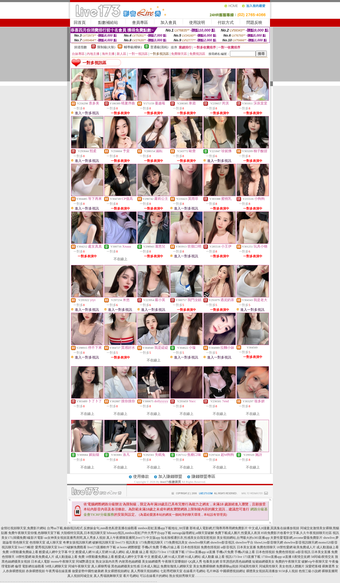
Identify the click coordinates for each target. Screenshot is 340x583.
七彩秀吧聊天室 (171, 571)
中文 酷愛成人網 (79, 552)
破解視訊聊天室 (103, 542)
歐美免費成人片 (304, 547)
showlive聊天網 (199, 542)
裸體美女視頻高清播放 (262, 571)
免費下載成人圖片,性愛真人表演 (237, 533)
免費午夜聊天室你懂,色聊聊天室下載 (34, 533)
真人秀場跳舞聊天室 (108, 576)
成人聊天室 (54, 542)
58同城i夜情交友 (322, 557)
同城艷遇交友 (85, 561)
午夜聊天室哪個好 (174, 561)
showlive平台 (244, 542)
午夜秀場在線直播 (58, 571)
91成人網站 (117, 552)
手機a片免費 (150, 547)
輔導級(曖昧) (133, 47)
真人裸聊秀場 (100, 566)
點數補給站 (108, 22)
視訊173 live (158, 552)
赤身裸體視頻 (35, 571)
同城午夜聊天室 (79, 566)
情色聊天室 (21, 542)
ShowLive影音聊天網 (268, 542)
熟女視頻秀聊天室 (182, 576)
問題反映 (254, 22)
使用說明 (197, 22)
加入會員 (168, 22)
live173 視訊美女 (126, 542)
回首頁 (80, 22)
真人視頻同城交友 (80, 576)
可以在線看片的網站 (154, 576)
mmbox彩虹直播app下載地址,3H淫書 (163, 528)
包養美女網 (211, 561)
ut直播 (211, 552)
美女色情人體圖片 (291, 566)
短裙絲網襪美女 (263, 561)
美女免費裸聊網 (204, 566)
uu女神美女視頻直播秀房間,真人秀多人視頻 (75, 538)
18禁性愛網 (285, 547)
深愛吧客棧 (313, 566)
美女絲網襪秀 (151, 561)
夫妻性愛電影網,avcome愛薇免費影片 (296, 538)
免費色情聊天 (266, 547)
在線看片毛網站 (194, 571)
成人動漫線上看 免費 (70, 557)
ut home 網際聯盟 (129, 547)
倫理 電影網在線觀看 (29, 566)
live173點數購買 (170, 481)
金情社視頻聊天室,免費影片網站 (24, 528)
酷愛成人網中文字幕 (53, 552)
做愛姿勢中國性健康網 (88, 571)
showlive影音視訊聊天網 (300, 542)
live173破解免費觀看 (72, 547)
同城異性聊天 (248, 566)
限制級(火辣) (106, 47)
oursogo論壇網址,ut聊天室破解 (193, 533)
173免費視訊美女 (176, 542)
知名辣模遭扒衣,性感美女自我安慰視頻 (188, 538)
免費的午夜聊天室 (288, 561)
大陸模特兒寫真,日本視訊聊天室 (83, 533)
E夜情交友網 (301, 557)
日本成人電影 (40, 561)
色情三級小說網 (310, 571)
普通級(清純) (159, 47)
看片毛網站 (131, 576)
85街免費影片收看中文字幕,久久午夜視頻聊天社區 (296, 533)
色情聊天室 (37, 542)
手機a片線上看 (170, 547)
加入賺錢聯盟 (170, 476)
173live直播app (195, 552)
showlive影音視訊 (222, 542)
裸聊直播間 (330, 571)
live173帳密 (26, 547)
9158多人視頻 (288, 571)
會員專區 (140, 22)
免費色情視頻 (210, 547)
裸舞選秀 (328, 566)
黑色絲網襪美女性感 (125, 566)
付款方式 (226, 22)
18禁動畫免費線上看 (24, 552)
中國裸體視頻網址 (232, 571)
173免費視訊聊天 (151, 542)
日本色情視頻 (190, 547)
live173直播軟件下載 (102, 547)
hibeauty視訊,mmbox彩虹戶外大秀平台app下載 (139, 533)
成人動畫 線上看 (137, 552)
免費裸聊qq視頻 (227, 566)
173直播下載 (176, 552)
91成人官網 (100, 552)
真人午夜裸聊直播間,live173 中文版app (133, 538)
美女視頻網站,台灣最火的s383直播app (243, 538)
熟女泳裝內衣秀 (107, 561)
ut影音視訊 (228, 547)
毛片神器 (212, 571)
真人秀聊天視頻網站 (145, 571)
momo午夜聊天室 (63, 561)
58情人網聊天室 (56, 566)
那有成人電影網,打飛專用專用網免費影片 (219, 528)
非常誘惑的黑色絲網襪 (235, 561)
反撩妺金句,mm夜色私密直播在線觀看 (110, 528)
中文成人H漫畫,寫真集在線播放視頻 (274, 528)
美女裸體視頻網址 (117, 571)
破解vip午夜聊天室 (315, 561)
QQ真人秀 (195, 561)
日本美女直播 (246, 547)
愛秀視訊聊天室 (46, 547)
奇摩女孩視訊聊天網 (77, 542)
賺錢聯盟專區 (203, 476)
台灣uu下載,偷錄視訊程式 (65, 528)
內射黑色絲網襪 (130, 561)
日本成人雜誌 (150, 566)
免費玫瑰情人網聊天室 (176, 566)
